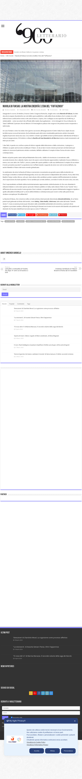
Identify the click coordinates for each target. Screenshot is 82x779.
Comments (20, 304)
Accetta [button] (36, 751)
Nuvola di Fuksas (68, 221)
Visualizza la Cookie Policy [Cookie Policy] (36, 742)
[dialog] (41, 737)
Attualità (43, 110)
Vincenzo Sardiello (10, 110)
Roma (70, 174)
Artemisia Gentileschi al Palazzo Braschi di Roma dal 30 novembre (65, 268)
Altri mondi (9, 56)
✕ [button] (75, 721)
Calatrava (20, 221)
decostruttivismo (54, 221)
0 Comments (54, 110)
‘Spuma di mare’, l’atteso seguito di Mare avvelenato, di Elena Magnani (36, 336)
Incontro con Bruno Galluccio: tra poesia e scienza (29, 52)
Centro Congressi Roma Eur (36, 221)
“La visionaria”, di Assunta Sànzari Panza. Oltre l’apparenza (32, 317)
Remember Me (16, 718)
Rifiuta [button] (52, 751)
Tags (28, 304)
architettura (10, 221)
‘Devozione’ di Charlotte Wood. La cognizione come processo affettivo (36, 308)
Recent (4, 304)
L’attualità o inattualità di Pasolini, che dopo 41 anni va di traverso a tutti (16, 269)
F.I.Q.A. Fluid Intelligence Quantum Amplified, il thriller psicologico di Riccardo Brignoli (41, 345)
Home (2, 56)
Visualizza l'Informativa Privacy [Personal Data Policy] (37, 745)
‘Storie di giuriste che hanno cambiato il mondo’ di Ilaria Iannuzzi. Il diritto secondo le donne (43, 354)
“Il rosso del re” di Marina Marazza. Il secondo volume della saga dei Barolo (38, 327)
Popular (11, 304)
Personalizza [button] (68, 751)
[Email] (41, 289)
